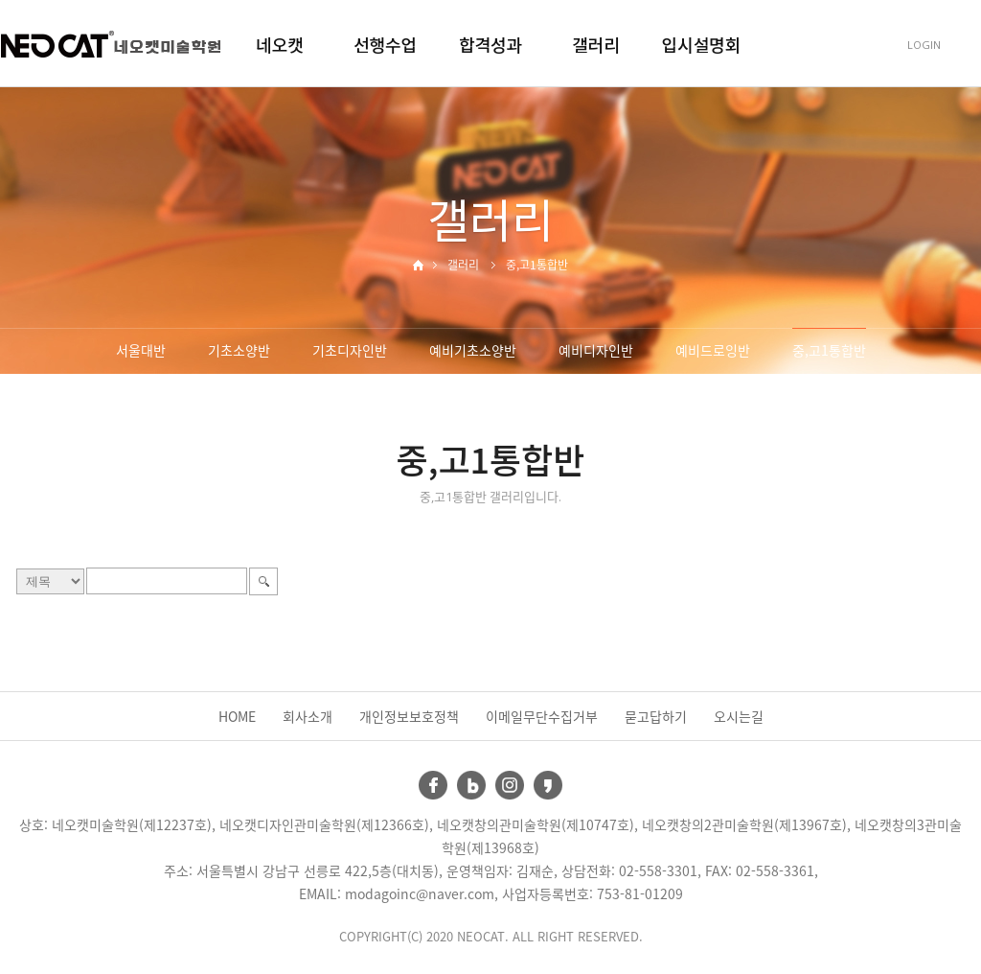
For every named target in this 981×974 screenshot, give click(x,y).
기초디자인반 (349, 349)
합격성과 (490, 44)
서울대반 (141, 349)
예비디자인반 (596, 349)
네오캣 (280, 44)
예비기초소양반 (472, 349)
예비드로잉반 (712, 349)
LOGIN (924, 44)
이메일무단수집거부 (542, 716)
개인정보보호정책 (409, 716)
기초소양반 (239, 349)
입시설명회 (701, 44)
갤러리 (596, 44)
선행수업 (385, 44)
